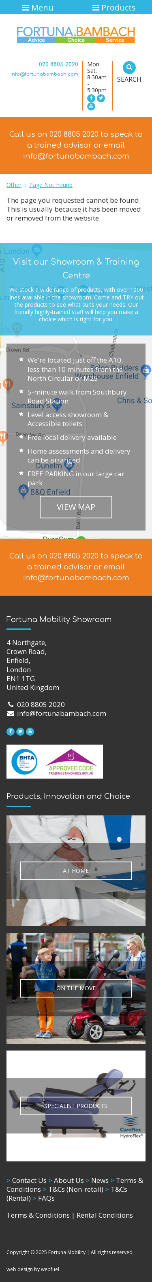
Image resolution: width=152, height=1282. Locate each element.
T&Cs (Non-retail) (73, 1189)
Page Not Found (51, 185)
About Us (66, 1180)
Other (13, 185)
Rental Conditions (105, 1215)
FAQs (43, 1198)
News (97, 1180)
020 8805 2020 (58, 65)
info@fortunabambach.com (44, 74)
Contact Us (26, 1180)
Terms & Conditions (38, 1215)
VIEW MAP (76, 506)
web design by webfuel (32, 1269)
